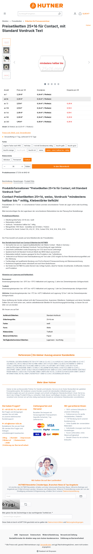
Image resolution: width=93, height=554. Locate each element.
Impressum (24, 535)
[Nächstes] (89, 62)
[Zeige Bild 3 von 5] (52, 84)
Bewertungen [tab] (18, 181)
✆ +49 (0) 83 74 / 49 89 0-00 (14, 409)
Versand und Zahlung (68, 535)
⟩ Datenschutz (19, 440)
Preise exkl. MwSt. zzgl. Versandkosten (16, 133)
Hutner (88, 25)
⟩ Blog (4, 438)
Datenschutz (35, 535)
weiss (41, 150)
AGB (16, 535)
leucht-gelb (60, 146)
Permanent (17, 160)
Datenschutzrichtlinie (55, 522)
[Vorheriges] (14, 62)
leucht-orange (8, 150)
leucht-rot (32, 150)
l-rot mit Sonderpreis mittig (43, 146)
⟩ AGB (7, 443)
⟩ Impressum (25, 438)
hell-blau (27, 146)
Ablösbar (6, 160)
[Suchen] (59, 13)
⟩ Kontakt (13, 438)
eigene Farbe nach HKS (12, 146)
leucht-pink (21, 150)
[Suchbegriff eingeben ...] (37, 13)
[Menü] (4, 13)
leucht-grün (72, 146)
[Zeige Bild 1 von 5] (45, 84)
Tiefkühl (27, 160)
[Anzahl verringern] (4, 166)
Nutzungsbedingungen (75, 522)
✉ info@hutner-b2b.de (12, 424)
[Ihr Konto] (75, 14)
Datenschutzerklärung (71, 491)
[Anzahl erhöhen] (22, 166)
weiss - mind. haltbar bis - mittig (57, 150)
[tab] (7, 181)
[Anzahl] (13, 166)
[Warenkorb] (84, 14)
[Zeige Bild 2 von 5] (48, 84)
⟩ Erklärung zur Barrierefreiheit (15, 445)
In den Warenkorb (61, 166)
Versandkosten (45, 545)
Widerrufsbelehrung (50, 535)
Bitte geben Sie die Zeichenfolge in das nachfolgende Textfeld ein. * (27, 513)
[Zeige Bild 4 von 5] (55, 84)
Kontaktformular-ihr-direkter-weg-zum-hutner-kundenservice (34, 538)
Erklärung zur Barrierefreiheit (72, 538)
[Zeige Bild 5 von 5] (58, 84)
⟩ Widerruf (6, 440)
